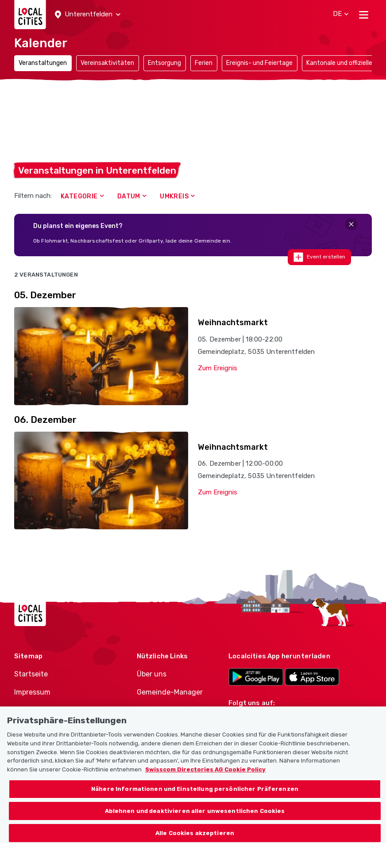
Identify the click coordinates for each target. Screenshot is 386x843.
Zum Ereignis (217, 368)
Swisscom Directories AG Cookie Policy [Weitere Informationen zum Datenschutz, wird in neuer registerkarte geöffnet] (205, 776)
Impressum (32, 692)
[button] (87, 14)
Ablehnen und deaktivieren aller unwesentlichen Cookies (195, 818)
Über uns (151, 674)
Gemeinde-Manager (170, 692)
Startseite (31, 674)
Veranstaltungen (43, 63)
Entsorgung (164, 63)
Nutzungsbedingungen (53, 710)
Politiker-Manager (166, 710)
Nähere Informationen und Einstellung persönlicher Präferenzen (194, 796)
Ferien (203, 63)
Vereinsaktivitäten (107, 63)
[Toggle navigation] (363, 15)
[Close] (351, 224)
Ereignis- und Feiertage (259, 63)
